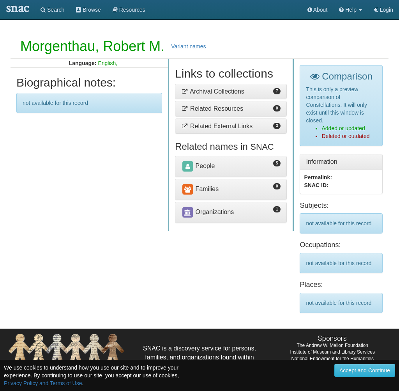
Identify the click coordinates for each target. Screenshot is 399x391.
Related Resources (212, 108)
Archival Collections (212, 91)
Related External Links (216, 126)
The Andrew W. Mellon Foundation (332, 345)
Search (52, 10)
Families (200, 189)
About (317, 10)
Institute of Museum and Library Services (332, 352)
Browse (88, 10)
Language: (83, 63)
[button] (350, 9)
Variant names (188, 46)
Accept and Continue (364, 370)
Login (383, 10)
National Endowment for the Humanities (332, 358)
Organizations (207, 212)
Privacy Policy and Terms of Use (43, 383)
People (198, 166)
